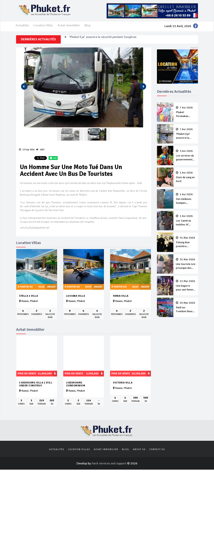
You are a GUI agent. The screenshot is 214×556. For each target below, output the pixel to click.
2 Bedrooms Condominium (75, 384)
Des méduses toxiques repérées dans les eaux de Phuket (186, 199)
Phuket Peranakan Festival (186, 112)
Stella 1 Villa (28, 296)
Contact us (157, 449)
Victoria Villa (122, 382)
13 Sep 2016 (26, 149)
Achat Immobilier (68, 25)
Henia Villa (120, 296)
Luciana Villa (75, 296)
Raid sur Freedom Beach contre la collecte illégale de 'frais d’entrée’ (186, 307)
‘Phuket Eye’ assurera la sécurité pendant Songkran (102, 39)
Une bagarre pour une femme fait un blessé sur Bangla (186, 286)
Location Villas (43, 25)
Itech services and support (109, 463)
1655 (40, 149)
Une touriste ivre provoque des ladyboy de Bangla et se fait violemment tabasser (186, 264)
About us (139, 449)
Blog (88, 25)
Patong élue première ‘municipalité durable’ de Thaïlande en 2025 (186, 242)
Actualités (22, 25)
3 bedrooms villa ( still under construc (35, 384)
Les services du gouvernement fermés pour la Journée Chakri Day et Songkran (186, 156)
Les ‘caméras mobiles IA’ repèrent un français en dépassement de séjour (186, 221)
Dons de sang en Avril (186, 177)
